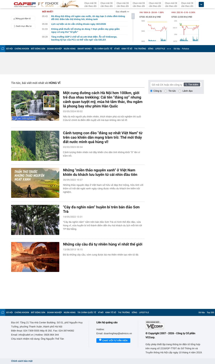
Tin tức (172, 90)
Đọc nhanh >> (122, 11)
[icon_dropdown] (201, 4)
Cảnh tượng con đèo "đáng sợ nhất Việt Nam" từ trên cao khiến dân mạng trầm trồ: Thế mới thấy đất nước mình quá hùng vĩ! (102, 137)
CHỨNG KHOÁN (22, 49)
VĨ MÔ (117, 49)
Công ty (157, 90)
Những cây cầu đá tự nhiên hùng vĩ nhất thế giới (102, 244)
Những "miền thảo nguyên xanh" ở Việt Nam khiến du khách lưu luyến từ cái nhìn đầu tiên (100, 172)
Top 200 (210, 312)
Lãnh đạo (188, 90)
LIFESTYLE (160, 49)
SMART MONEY (84, 49)
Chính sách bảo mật (21, 361)
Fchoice (185, 49)
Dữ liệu (177, 49)
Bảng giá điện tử (21, 18)
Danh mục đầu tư (22, 26)
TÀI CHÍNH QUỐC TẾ (103, 49)
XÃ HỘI (9, 49)
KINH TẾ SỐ (127, 49)
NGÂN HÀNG (70, 49)
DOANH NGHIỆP (54, 49)
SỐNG (150, 49)
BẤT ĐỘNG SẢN (38, 49)
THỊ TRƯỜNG (140, 49)
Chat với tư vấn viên (113, 341)
